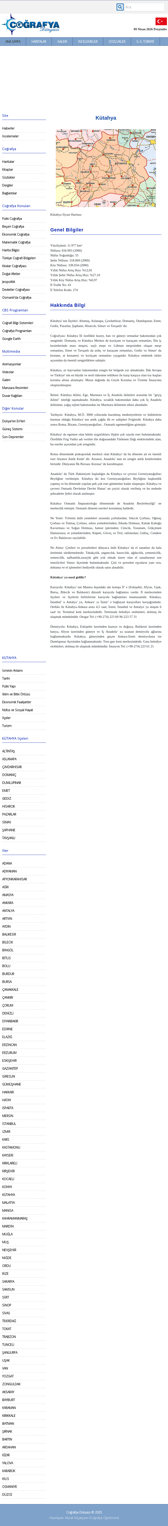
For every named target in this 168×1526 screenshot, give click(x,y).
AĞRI (5, 887)
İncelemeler (88, 41)
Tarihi (6, 678)
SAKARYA (8, 1281)
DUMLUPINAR (11, 783)
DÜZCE (7, 1494)
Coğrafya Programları (17, 331)
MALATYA (8, 1203)
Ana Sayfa (12, 41)
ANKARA (7, 903)
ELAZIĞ (7, 1037)
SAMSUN (8, 1289)
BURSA (7, 982)
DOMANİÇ (9, 775)
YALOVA (7, 1463)
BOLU (6, 966)
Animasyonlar (11, 364)
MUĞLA (7, 1234)
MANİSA (7, 1210)
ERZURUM (9, 1053)
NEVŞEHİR (9, 1250)
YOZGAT (8, 1376)
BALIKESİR (9, 934)
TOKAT (6, 1329)
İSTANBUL (9, 1124)
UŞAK (6, 1360)
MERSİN (7, 1116)
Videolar (8, 372)
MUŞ (5, 1242)
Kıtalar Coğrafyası (14, 266)
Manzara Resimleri (15, 388)
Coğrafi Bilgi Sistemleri (17, 323)
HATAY (6, 1100)
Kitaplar (7, 169)
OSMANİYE (9, 1487)
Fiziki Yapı (9, 686)
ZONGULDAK (11, 1384)
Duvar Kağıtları (12, 396)
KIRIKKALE (9, 1416)
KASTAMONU (11, 1147)
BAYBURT (8, 1400)
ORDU (6, 1266)
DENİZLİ (8, 1013)
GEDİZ (6, 798)
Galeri (62, 41)
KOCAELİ (8, 1179)
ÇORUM (7, 1005)
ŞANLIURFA (9, 1352)
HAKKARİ (8, 1092)
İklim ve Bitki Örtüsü (16, 694)
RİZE (5, 1274)
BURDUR (8, 974)
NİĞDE (6, 1258)
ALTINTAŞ (8, 751)
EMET (6, 791)
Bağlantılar (9, 193)
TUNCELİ (8, 1345)
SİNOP (6, 1305)
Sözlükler (117, 41)
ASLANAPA (9, 759)
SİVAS (6, 1313)
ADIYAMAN (9, 871)
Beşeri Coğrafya (13, 226)
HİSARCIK (8, 806)
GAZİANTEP (10, 1068)
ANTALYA (8, 911)
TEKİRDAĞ (9, 1321)
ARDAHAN (9, 1447)
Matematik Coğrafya (16, 242)
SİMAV (6, 822)
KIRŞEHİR (8, 1171)
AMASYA (7, 895)
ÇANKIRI (7, 997)
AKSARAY (8, 1392)
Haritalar (39, 41)
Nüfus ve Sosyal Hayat (17, 710)
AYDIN (6, 926)
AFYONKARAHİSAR (14, 879)
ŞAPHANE (8, 830)
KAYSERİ (7, 1155)
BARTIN (7, 1439)
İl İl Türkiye (145, 41)
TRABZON (9, 1337)
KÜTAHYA (8, 1195)
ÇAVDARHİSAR (12, 767)
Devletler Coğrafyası (16, 290)
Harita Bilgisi (10, 250)
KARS (5, 1139)
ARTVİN (7, 919)
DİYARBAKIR (10, 1021)
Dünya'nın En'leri (13, 421)
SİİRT (5, 1297)
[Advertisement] (84, 78)
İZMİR (6, 1132)
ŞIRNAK (7, 1431)
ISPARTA (7, 1108)
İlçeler (6, 718)
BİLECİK (7, 942)
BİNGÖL (7, 950)
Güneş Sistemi (12, 429)
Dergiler (7, 185)
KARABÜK (8, 1471)
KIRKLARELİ (9, 1163)
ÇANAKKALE (10, 990)
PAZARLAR (9, 814)
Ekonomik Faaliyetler (16, 702)
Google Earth (11, 339)
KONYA (7, 1187)
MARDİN (8, 1226)
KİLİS (5, 1479)
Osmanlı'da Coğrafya (16, 297)
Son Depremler (13, 437)
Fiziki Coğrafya (12, 219)
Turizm (7, 726)
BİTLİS (6, 958)
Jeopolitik (8, 282)
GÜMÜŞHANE (11, 1084)
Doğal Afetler (11, 274)
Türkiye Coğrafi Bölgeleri (18, 258)
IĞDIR (6, 1455)
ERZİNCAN (9, 1045)
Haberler (8, 128)
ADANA (7, 863)
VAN (5, 1368)
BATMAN (8, 1423)
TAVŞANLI (8, 838)
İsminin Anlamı (12, 670)
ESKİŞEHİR (9, 1061)
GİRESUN (8, 1076)
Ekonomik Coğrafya (15, 234)
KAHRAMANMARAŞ (15, 1218)
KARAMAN (9, 1408)
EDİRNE (7, 1029)
